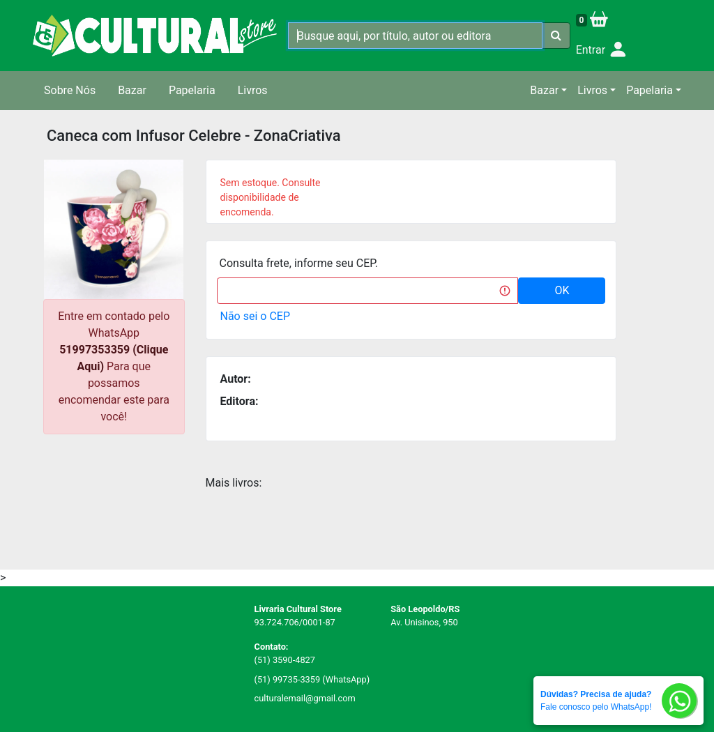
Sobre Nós (70, 90)
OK (561, 290)
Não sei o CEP (255, 316)
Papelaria (192, 90)
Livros (253, 90)
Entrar (602, 50)
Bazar (132, 90)
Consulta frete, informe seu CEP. (299, 263)
